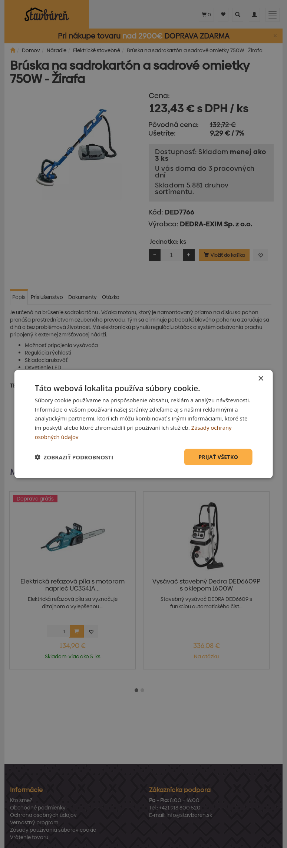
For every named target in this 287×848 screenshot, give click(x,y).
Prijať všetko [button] (218, 456)
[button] (74, 457)
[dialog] (143, 424)
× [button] (260, 378)
